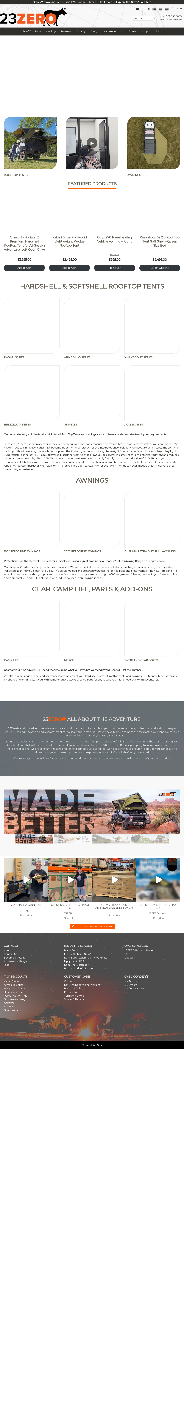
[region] (92, 73)
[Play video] (92, 143)
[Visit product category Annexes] (92, 336)
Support (146, 31)
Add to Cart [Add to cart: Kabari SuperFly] (69, 267)
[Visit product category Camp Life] (32, 490)
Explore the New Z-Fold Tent (133, 2)
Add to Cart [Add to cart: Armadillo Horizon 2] (24, 267)
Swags (95, 31)
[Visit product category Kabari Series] (32, 309)
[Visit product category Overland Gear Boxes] (152, 490)
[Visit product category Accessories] (152, 336)
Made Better (129, 31)
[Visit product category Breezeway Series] (32, 336)
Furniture (67, 31)
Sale (158, 31)
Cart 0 (178, 8)
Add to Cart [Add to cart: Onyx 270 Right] (115, 267)
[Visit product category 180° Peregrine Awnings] (32, 422)
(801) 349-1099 (173, 16)
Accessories (110, 31)
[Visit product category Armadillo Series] (92, 309)
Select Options (159, 267)
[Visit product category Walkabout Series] (152, 309)
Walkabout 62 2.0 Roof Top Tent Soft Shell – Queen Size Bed (159, 241)
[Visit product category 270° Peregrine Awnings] (92, 422)
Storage (82, 31)
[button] (8, 649)
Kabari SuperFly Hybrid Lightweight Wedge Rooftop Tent (69, 241)
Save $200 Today (75, 2)
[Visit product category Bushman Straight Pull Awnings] (152, 422)
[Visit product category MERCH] (92, 490)
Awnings (51, 31)
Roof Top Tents (32, 31)
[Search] (155, 18)
